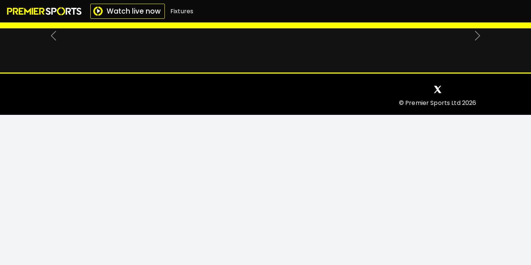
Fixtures (181, 11)
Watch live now (127, 11)
